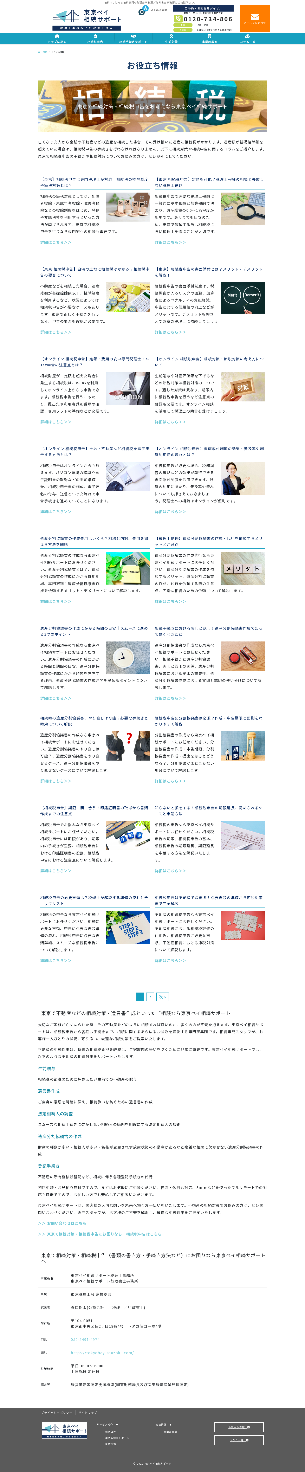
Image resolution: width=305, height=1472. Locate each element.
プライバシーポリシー (56, 1412)
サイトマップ (87, 1412)
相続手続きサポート (117, 1438)
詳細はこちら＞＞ (56, 242)
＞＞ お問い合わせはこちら (62, 1223)
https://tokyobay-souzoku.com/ (102, 1352)
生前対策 (110, 1444)
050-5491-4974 (85, 1339)
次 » (162, 996)
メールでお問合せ (255, 18)
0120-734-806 (208, 19)
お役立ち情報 (239, 1427)
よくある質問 (152, 10)
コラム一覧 (239, 1440)
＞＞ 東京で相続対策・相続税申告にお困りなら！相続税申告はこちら (100, 1234)
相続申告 (110, 1432)
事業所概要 (170, 1432)
